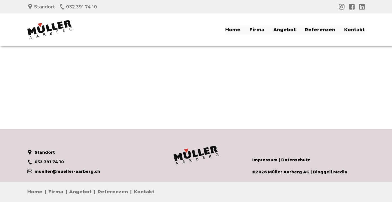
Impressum (265, 159)
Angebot (284, 29)
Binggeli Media (330, 172)
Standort (41, 7)
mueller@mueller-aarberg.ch (63, 171)
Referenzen (320, 29)
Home (232, 29)
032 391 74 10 (78, 7)
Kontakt (354, 29)
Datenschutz (295, 159)
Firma (256, 29)
